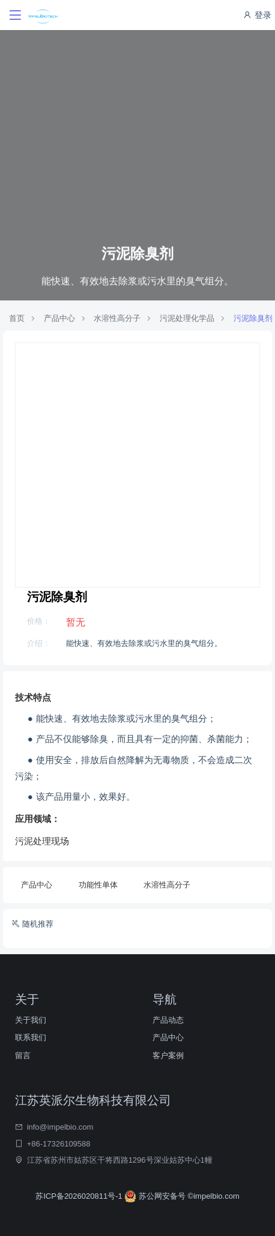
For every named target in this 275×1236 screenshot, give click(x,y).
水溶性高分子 (117, 318)
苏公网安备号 (155, 1196)
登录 (257, 15)
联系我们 (30, 1037)
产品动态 (168, 1019)
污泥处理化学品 (187, 318)
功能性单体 (98, 884)
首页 (17, 318)
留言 (23, 1055)
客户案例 (168, 1055)
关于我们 (30, 1019)
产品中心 (59, 318)
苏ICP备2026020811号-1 (79, 1196)
